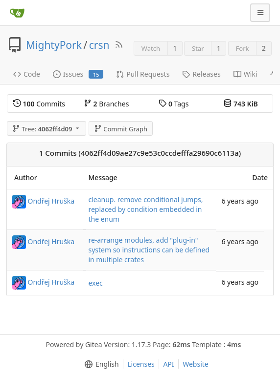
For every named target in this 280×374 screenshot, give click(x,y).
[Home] (17, 12)
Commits (39, 103)
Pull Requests (142, 74)
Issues (78, 74)
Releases (201, 74)
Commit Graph (120, 129)
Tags (173, 103)
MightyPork (54, 45)
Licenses (141, 364)
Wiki (245, 74)
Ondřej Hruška (51, 201)
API (168, 364)
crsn (99, 45)
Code (26, 74)
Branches (106, 103)
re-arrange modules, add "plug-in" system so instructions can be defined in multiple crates (148, 249)
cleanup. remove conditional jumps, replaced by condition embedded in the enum (145, 209)
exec (95, 283)
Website (196, 364)
